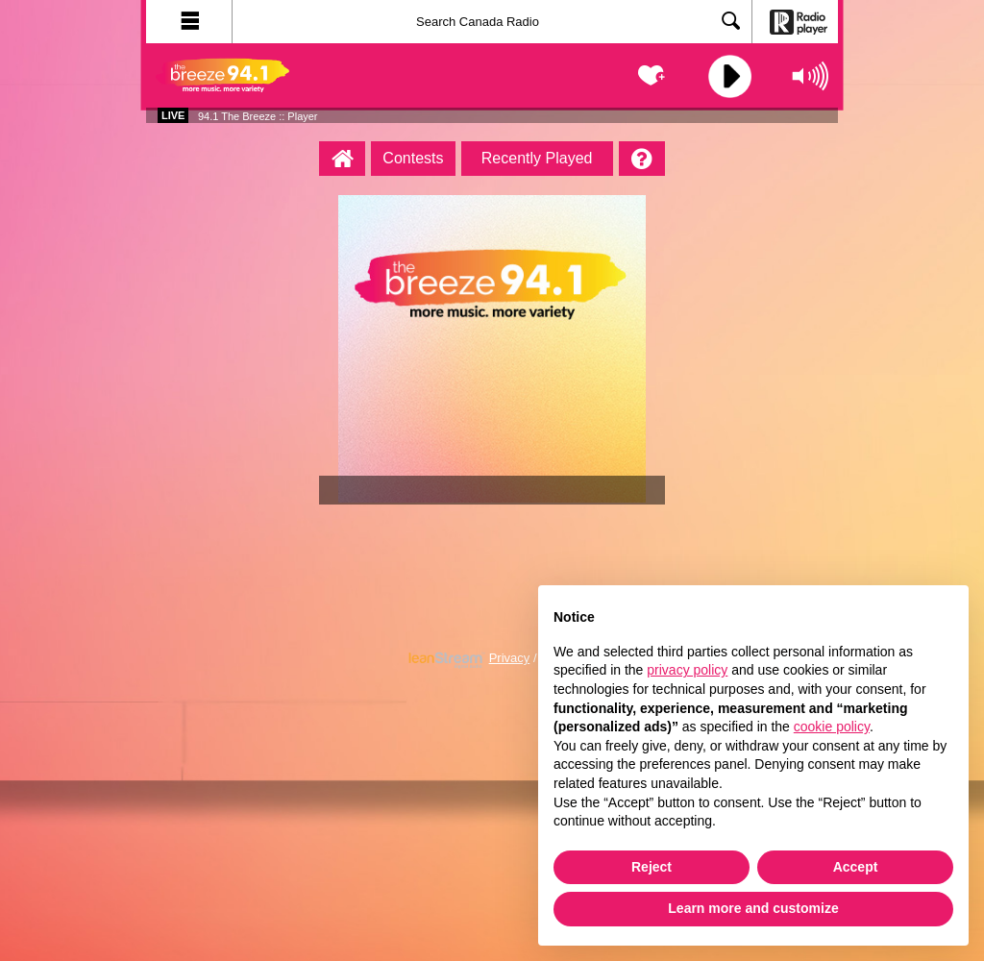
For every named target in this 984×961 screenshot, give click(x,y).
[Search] (492, 21)
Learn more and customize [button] (753, 908)
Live (172, 115)
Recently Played (537, 158)
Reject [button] (651, 867)
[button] (189, 21)
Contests (412, 158)
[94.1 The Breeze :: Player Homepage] (342, 158)
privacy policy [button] (687, 670)
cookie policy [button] (832, 726)
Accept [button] (855, 867)
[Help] (642, 158)
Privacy (509, 658)
